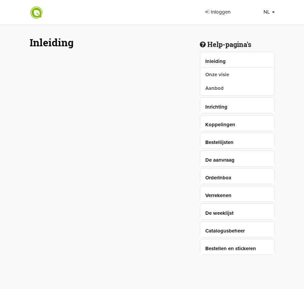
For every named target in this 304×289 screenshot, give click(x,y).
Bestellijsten (219, 142)
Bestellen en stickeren (230, 248)
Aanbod (214, 88)
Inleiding (215, 61)
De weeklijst (219, 213)
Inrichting (216, 107)
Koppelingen (220, 125)
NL (269, 12)
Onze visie (217, 74)
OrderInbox (218, 178)
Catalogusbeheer (225, 231)
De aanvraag (220, 160)
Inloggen (217, 12)
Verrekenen (218, 195)
